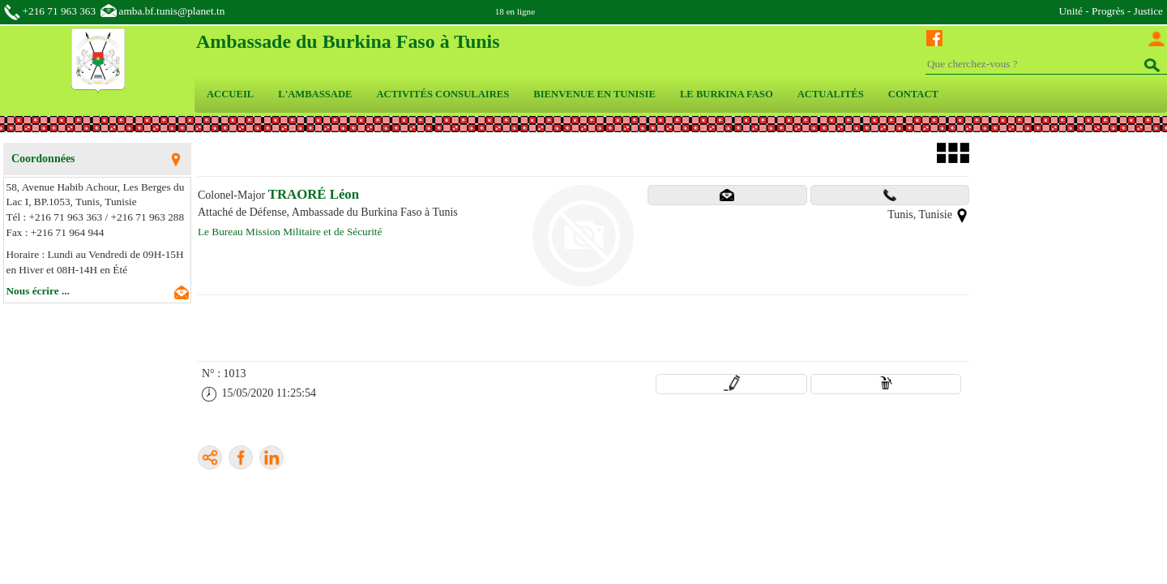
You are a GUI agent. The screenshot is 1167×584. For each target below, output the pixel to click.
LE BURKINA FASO (726, 94)
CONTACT (913, 94)
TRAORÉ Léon (313, 194)
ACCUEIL (230, 94)
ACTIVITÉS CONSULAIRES (442, 94)
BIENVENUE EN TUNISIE (594, 94)
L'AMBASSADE (315, 94)
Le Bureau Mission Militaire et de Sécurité (290, 231)
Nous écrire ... (38, 291)
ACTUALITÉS (830, 94)
